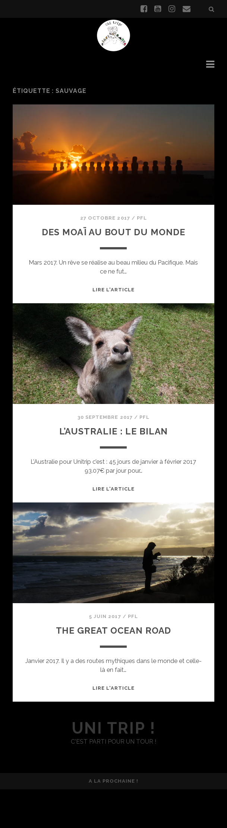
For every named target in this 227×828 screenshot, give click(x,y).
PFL (142, 239)
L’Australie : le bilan (113, 469)
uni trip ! (113, 767)
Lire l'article (113, 328)
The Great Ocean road (113, 668)
